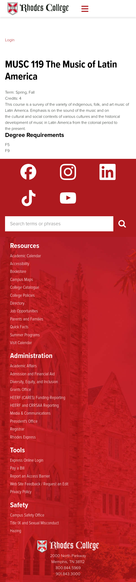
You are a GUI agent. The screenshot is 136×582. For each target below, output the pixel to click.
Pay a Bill (17, 468)
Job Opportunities (24, 311)
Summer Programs (25, 335)
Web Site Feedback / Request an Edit (39, 484)
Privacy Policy (20, 491)
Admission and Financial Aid (32, 374)
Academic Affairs (23, 365)
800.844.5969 (68, 568)
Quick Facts (19, 326)
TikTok (28, 198)
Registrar (17, 429)
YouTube (68, 198)
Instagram (68, 172)
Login (10, 40)
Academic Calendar (25, 255)
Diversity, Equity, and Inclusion (34, 381)
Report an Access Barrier (30, 476)
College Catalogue (24, 287)
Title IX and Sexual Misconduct (34, 523)
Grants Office (20, 389)
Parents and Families (26, 319)
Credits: (11, 98)
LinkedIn (107, 172)
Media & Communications (30, 413)
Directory (17, 303)
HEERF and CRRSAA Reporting (34, 405)
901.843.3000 (68, 574)
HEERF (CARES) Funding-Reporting (37, 397)
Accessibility (19, 263)
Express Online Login (26, 460)
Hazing (15, 530)
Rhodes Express (23, 437)
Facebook (28, 172)
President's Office (24, 421)
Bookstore (18, 271)
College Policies (22, 295)
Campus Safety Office (27, 515)
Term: (10, 92)
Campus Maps (21, 279)
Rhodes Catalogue (38, 9)
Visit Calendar (21, 342)
